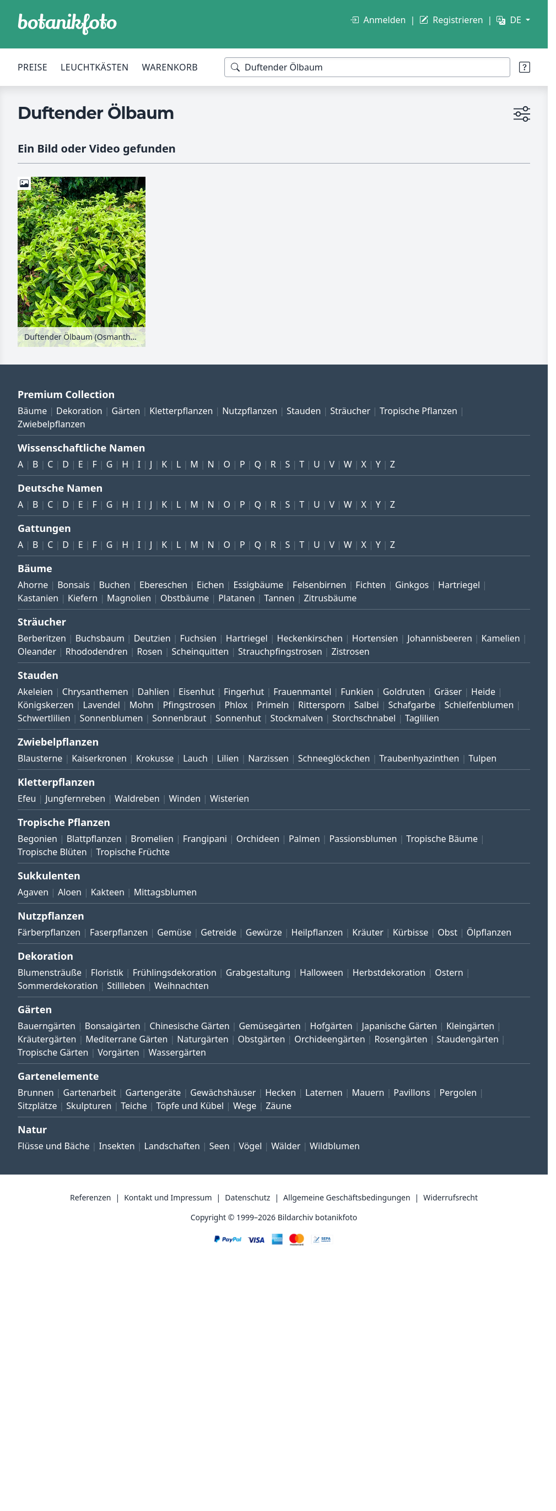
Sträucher (350, 411)
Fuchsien (198, 638)
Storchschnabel (364, 718)
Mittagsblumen (165, 892)
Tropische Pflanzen (418, 411)
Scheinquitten (200, 651)
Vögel (250, 1146)
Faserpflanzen (119, 932)
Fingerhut (244, 692)
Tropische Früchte (133, 852)
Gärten (126, 411)
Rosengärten (400, 1039)
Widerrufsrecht (450, 1197)
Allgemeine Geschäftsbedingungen (347, 1197)
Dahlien (154, 692)
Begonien (37, 839)
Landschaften (172, 1146)
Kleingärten (470, 1026)
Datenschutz (247, 1197)
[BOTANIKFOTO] (67, 24)
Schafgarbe (411, 705)
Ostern (449, 972)
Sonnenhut (238, 718)
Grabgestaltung (258, 972)
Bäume (32, 411)
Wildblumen (335, 1146)
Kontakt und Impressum (168, 1197)
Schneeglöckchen (334, 758)
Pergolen (458, 1092)
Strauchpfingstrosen (280, 651)
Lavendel (101, 705)
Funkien (357, 692)
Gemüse (174, 932)
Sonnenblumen (111, 718)
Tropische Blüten (52, 852)
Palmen (304, 839)
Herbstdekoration (389, 972)
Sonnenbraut (179, 718)
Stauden (304, 411)
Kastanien (38, 598)
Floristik (107, 972)
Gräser (448, 692)
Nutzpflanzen (249, 411)
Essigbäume (258, 585)
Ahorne (33, 585)
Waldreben (137, 798)
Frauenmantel (302, 692)
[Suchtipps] (524, 67)
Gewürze (264, 932)
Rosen (149, 651)
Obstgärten (261, 1039)
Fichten (370, 585)
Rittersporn (321, 705)
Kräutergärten (47, 1039)
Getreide (218, 932)
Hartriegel (459, 585)
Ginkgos (412, 585)
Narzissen (268, 758)
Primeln (273, 705)
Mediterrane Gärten (126, 1039)
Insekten (116, 1146)
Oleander (37, 651)
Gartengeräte (153, 1092)
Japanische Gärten (400, 1026)
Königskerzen (46, 705)
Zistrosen (350, 651)
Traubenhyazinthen (419, 758)
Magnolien (129, 598)
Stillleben (126, 986)
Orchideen (257, 839)
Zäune (279, 1106)
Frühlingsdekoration (175, 972)
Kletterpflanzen (181, 411)
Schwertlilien (44, 718)
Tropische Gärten (53, 1052)
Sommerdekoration (58, 986)
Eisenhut (196, 692)
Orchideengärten (329, 1039)
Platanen (236, 598)
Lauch (195, 758)
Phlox (235, 705)
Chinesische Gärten (189, 1026)
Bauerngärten (46, 1026)
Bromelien (152, 839)
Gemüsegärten (269, 1026)
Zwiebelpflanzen (51, 424)
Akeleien (35, 692)
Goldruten (404, 692)
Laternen (324, 1092)
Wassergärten (177, 1052)
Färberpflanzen (49, 932)
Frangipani (205, 839)
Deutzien (152, 638)
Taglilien (422, 718)
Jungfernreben (75, 798)
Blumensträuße (50, 972)
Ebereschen (163, 585)
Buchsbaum (100, 638)
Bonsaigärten (113, 1026)
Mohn (141, 705)
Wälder (285, 1146)
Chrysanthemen (95, 692)
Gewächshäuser (223, 1092)
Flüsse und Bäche (54, 1146)
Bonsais (73, 585)
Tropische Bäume (442, 839)
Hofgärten (331, 1026)
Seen (219, 1146)
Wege (244, 1106)
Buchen (114, 585)
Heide (483, 692)
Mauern (368, 1092)
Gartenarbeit (89, 1092)
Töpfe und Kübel (190, 1106)
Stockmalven (297, 718)
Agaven (33, 892)
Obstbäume (184, 598)
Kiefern (83, 598)
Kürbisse (411, 932)
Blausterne (40, 758)
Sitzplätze (37, 1106)
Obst (447, 932)
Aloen (70, 892)
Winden (185, 798)
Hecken (280, 1092)
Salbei (366, 705)
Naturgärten (202, 1039)
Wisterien (229, 798)
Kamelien (501, 638)
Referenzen (90, 1197)
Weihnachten (181, 986)
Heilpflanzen (317, 932)
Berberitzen (42, 638)
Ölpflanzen (489, 932)
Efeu (27, 798)
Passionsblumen (363, 839)
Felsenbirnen (319, 585)
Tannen (279, 598)
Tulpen (482, 758)
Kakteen (108, 892)
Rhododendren (97, 651)
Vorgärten (118, 1052)
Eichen (210, 585)
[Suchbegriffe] (367, 67)
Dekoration (79, 411)
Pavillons (411, 1092)
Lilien (228, 758)
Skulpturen (88, 1106)
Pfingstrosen (189, 705)
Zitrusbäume (330, 598)
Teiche (134, 1106)
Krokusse (155, 758)
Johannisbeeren (439, 638)
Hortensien (375, 638)
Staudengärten (468, 1039)
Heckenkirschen (310, 638)
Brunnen (36, 1092)
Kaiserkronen (99, 758)
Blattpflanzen (94, 839)
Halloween (321, 972)
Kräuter (367, 932)
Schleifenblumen (479, 705)
